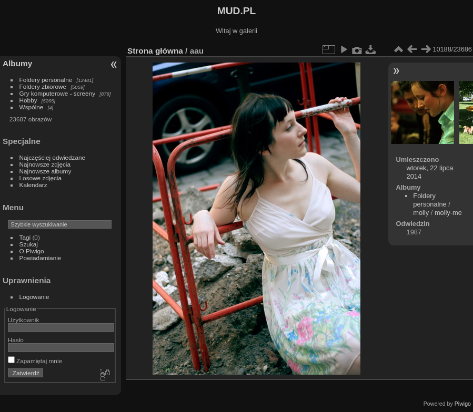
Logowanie (34, 296)
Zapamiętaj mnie (35, 360)
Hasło (16, 339)
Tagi (25, 237)
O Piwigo (31, 251)
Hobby (28, 100)
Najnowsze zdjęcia (45, 164)
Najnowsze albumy (45, 171)
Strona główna (155, 50)
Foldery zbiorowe (43, 86)
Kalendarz (33, 184)
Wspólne (31, 107)
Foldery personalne (46, 79)
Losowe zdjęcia (40, 177)
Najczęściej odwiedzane (52, 157)
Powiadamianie (40, 257)
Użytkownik (23, 319)
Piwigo (463, 403)
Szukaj (28, 244)
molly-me (448, 213)
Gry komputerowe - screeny (57, 93)
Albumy (17, 63)
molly (421, 213)
